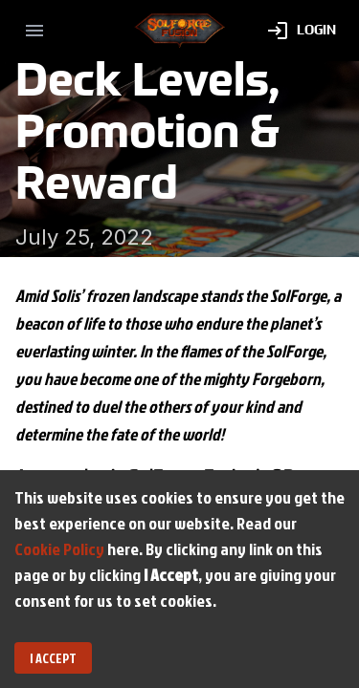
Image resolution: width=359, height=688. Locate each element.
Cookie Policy (59, 549)
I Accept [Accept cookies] (53, 658)
